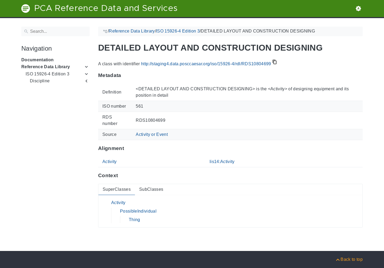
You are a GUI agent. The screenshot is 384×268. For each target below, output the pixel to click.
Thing (134, 219)
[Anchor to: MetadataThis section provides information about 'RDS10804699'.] (126, 75)
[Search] (55, 31)
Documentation (37, 60)
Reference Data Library (45, 66)
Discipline (40, 81)
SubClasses (151, 189)
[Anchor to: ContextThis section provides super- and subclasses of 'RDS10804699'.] (123, 175)
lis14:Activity (222, 161)
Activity (109, 161)
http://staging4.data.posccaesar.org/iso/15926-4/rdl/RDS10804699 (206, 64)
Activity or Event (152, 134)
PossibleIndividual (138, 211)
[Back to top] (349, 259)
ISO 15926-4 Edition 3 (47, 74)
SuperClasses (117, 189)
